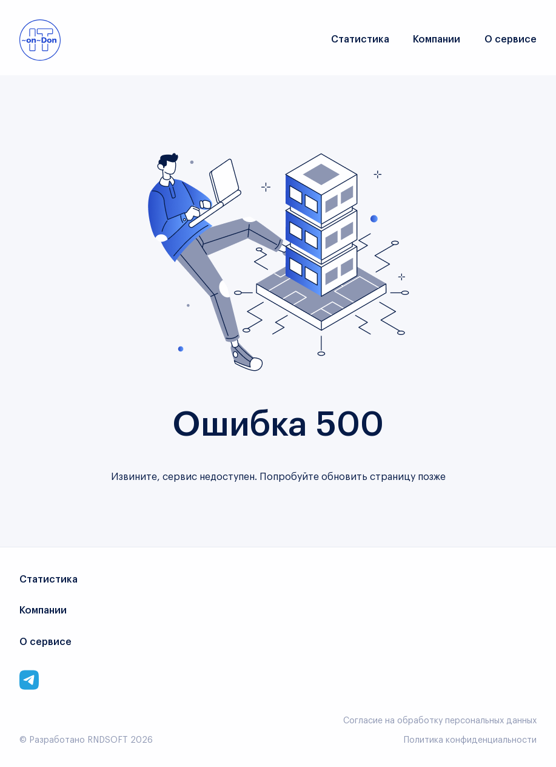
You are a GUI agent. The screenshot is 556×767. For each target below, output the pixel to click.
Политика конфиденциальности (470, 740)
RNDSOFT (107, 740)
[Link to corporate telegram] (29, 680)
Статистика (360, 39)
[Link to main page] (40, 40)
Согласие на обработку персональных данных (440, 721)
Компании (436, 39)
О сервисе (510, 39)
